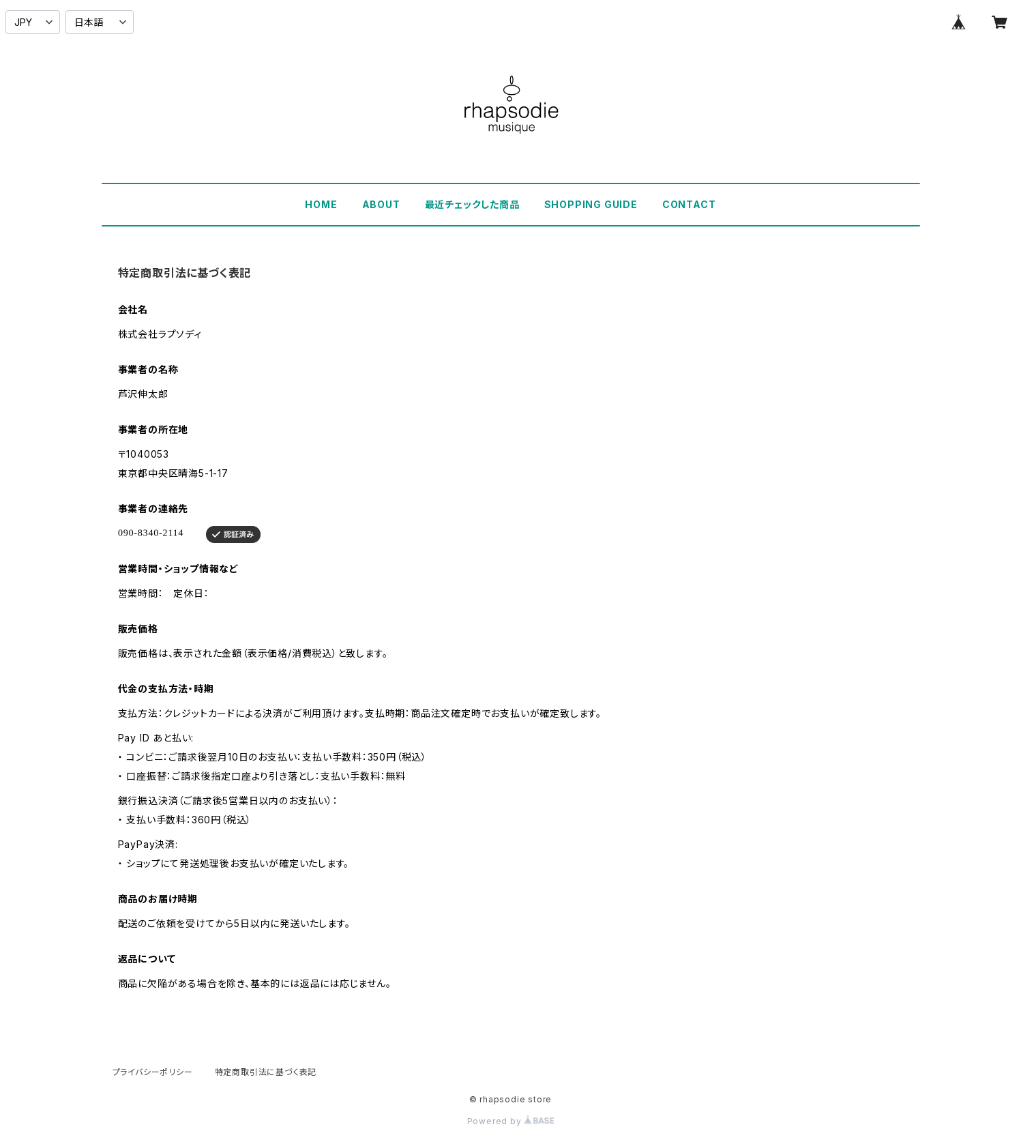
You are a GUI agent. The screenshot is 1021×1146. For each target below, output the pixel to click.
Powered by (510, 1121)
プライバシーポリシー (153, 1072)
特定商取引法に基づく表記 (266, 1072)
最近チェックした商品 (472, 204)
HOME (321, 204)
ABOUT (381, 204)
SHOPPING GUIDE (591, 204)
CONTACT (689, 204)
